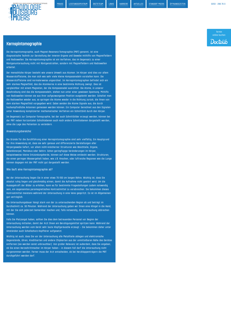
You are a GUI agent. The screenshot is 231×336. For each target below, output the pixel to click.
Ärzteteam (98, 4)
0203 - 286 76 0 (218, 4)
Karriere (124, 4)
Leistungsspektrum (78, 4)
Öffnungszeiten (177, 4)
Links (111, 4)
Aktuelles (138, 4)
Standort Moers (156, 4)
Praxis (60, 4)
